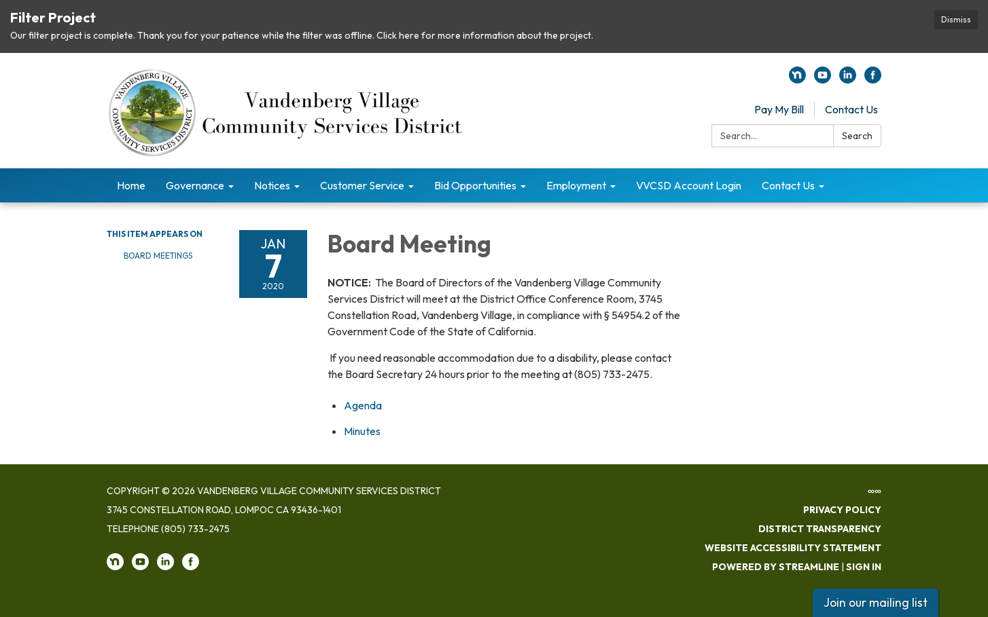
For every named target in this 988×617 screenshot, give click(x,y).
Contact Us (851, 109)
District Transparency (819, 529)
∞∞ (874, 491)
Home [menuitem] (131, 185)
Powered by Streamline (775, 567)
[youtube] (822, 79)
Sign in (863, 567)
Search (857, 136)
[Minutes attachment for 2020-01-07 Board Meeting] (362, 431)
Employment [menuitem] (576, 185)
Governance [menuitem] (195, 185)
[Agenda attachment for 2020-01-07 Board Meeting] (363, 405)
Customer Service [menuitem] (362, 185)
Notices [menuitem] (272, 185)
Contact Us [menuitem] (788, 185)
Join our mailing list (876, 602)
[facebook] (872, 79)
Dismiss (956, 19)
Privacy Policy (842, 510)
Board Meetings (158, 255)
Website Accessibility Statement (793, 548)
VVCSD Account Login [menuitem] (688, 185)
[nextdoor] (797, 79)
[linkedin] (847, 79)
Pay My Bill (779, 109)
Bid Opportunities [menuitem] (475, 185)
